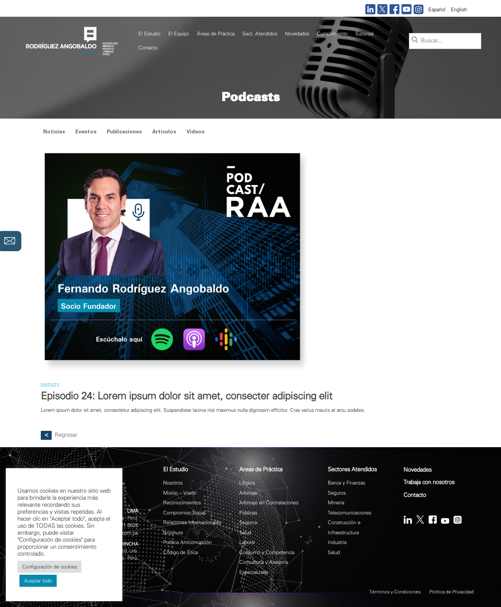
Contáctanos (10, 222)
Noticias (54, 132)
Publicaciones (124, 132)
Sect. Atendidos (259, 33)
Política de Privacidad (452, 592)
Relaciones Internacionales (192, 522)
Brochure (173, 532)
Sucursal (364, 33)
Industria (337, 542)
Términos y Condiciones (395, 592)
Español (436, 9)
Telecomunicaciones (349, 512)
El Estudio (149, 33)
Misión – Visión (180, 492)
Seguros (248, 522)
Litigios (247, 482)
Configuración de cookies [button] (49, 566)
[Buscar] (415, 40)
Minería (336, 502)
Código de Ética (180, 552)
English (459, 9)
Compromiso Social (184, 512)
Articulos (164, 132)
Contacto (148, 47)
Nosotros (173, 482)
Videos (195, 132)
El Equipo (178, 33)
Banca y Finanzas (346, 482)
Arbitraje (248, 492)
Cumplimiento (332, 33)
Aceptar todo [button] (38, 580)
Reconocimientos (182, 502)
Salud (245, 532)
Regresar (66, 435)
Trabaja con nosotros (429, 482)
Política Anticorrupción (187, 542)
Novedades (297, 33)
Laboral (247, 542)
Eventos (85, 132)
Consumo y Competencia (266, 552)
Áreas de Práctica (216, 33)
